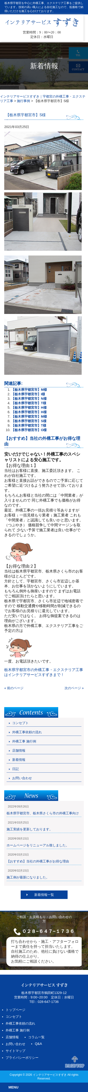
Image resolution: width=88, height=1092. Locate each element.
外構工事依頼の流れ (27, 732)
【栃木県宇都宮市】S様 (28, 421)
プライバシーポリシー (22, 1057)
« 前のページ (13, 688)
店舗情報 (18, 750)
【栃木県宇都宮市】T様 (28, 403)
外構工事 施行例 (24, 741)
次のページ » (74, 688)
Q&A (38, 1044)
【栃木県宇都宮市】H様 (28, 407)
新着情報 (18, 760)
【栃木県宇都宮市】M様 (29, 389)
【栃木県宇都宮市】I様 (28, 394)
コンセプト (20, 723)
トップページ (15, 1010)
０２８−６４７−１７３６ (48, 931)
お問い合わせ (22, 778)
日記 (15, 769)
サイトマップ (15, 1051)
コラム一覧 (36, 1037)
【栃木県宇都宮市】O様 (29, 430)
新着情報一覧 (44, 895)
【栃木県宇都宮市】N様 (28, 398)
